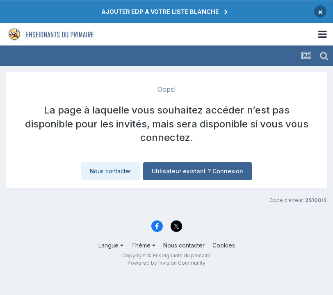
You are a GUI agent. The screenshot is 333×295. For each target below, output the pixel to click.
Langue (110, 245)
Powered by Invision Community (166, 263)
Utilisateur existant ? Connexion (197, 171)
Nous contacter (110, 171)
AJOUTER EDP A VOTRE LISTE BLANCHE (160, 11)
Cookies (223, 245)
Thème (143, 245)
